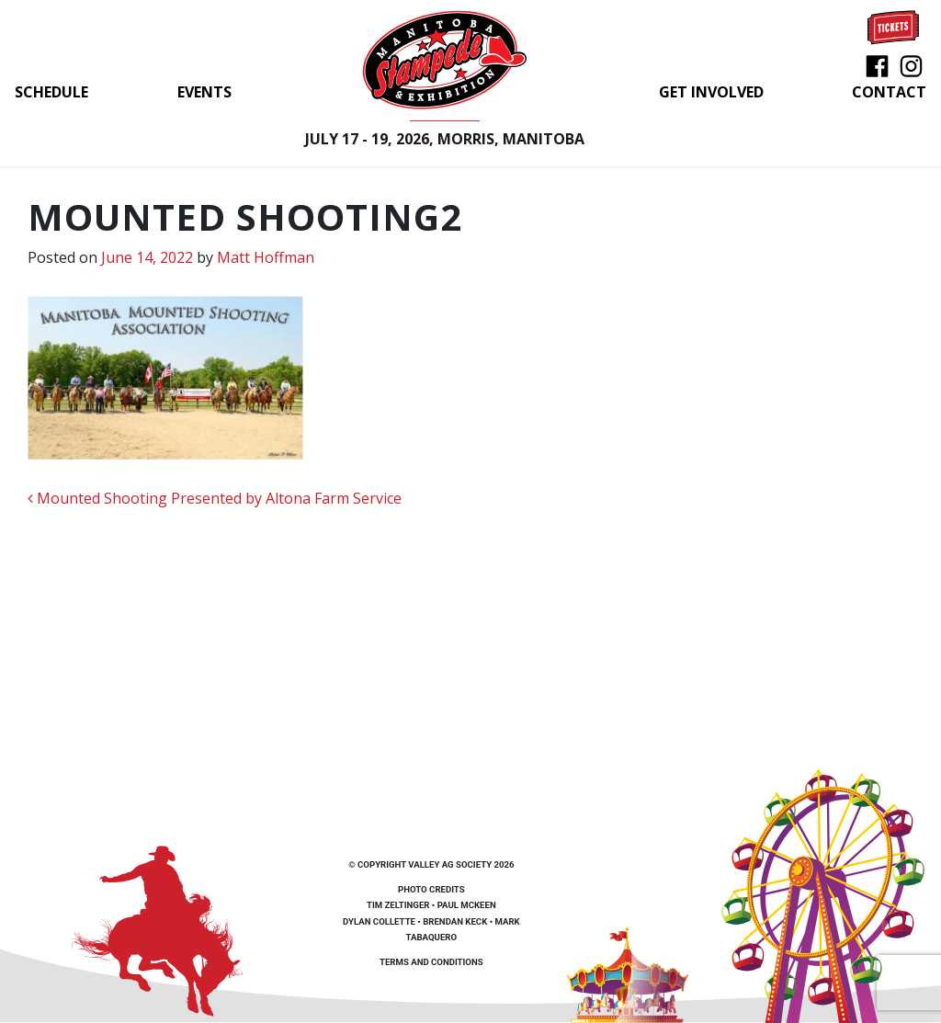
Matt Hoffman (265, 257)
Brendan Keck (455, 921)
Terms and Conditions (431, 962)
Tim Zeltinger (398, 905)
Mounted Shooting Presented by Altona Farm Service (215, 498)
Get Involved (711, 92)
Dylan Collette (379, 921)
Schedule (51, 92)
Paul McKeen (466, 905)
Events (204, 92)
